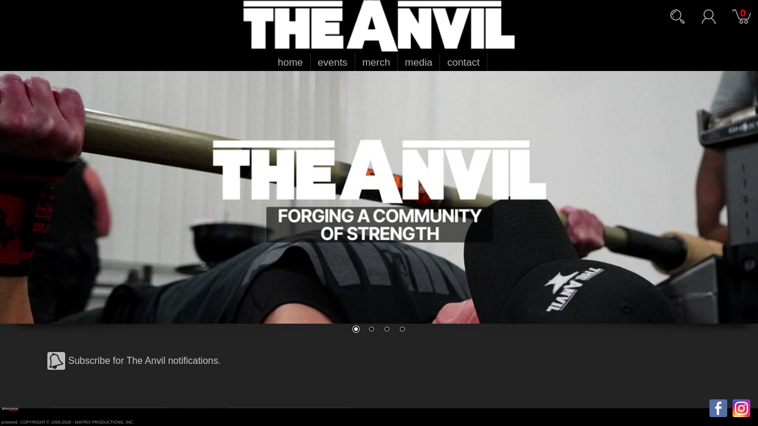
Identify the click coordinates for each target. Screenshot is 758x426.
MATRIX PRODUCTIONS (99, 422)
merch (376, 62)
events (333, 62)
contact (463, 62)
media (418, 62)
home (290, 62)
